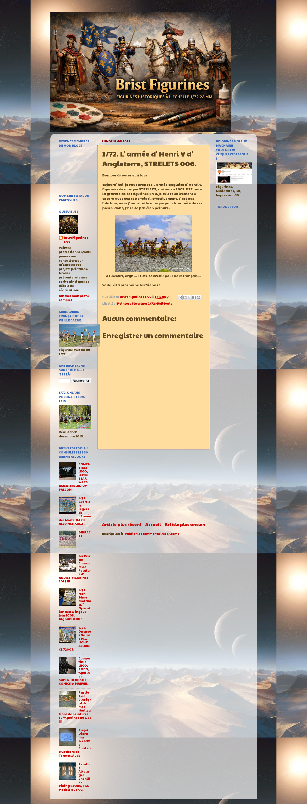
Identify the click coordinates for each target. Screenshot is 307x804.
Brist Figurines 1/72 (76, 240)
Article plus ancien (185, 524)
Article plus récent (122, 524)
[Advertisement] (154, 485)
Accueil (153, 524)
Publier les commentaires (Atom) (152, 534)
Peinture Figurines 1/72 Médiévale (144, 303)
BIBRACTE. (84, 534)
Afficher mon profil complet (74, 298)
